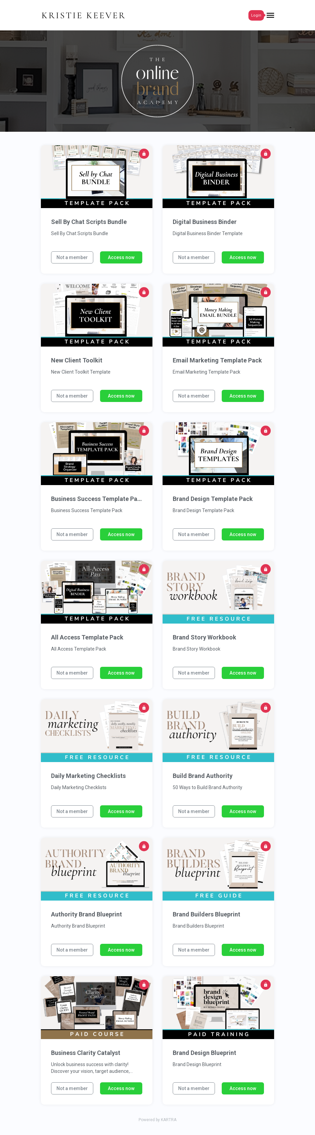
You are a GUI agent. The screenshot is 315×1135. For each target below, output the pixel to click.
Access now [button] (121, 257)
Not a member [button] (72, 257)
